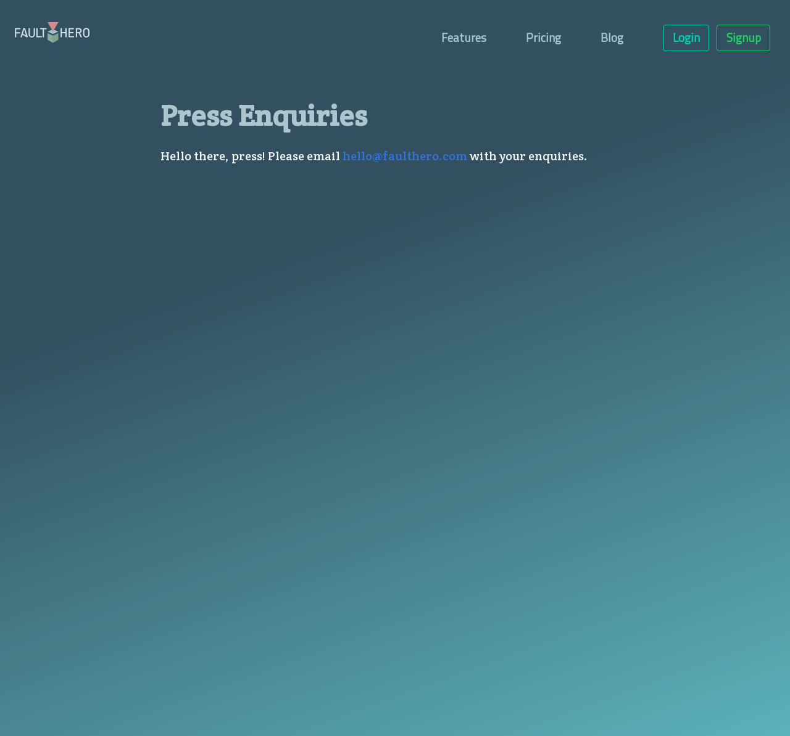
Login (686, 37)
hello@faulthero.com (405, 156)
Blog (612, 37)
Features (463, 37)
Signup (743, 37)
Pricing (543, 37)
